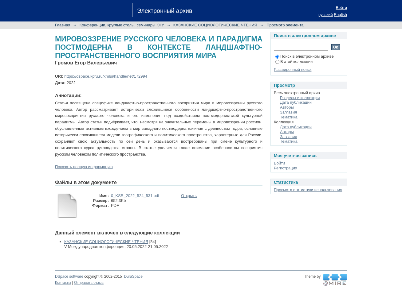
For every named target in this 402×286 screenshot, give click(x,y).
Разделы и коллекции (300, 97)
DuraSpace (133, 276)
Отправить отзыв (89, 282)
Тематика (289, 117)
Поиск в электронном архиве (304, 56)
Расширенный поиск (292, 69)
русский (325, 14)
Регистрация (285, 168)
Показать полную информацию (84, 166)
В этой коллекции (294, 61)
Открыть (189, 195)
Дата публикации (296, 102)
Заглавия (288, 112)
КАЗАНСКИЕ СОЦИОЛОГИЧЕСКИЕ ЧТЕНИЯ (215, 25)
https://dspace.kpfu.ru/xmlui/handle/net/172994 (105, 76)
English (340, 14)
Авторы (287, 107)
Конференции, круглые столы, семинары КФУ (122, 25)
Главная (62, 25)
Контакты (63, 282)
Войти (341, 7)
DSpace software (69, 276)
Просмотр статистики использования (308, 189)
